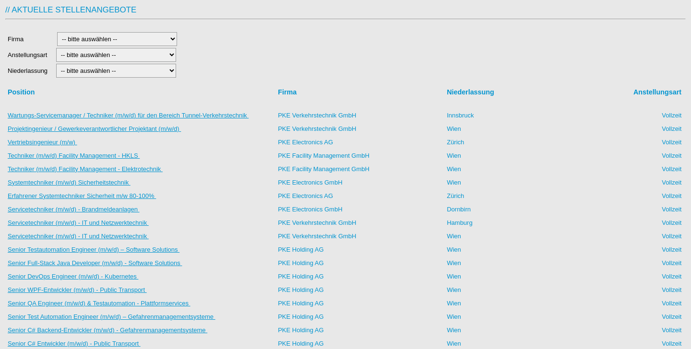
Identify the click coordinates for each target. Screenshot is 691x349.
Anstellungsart (28, 54)
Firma (30, 39)
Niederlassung (29, 70)
